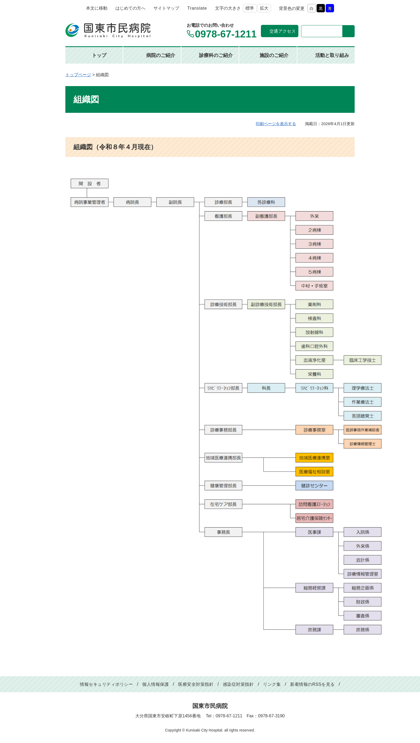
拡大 (264, 8)
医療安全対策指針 (195, 684)
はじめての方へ (130, 8)
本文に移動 (96, 8)
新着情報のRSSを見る (312, 684)
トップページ (78, 74)
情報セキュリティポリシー (106, 684)
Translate (197, 8)
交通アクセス (282, 31)
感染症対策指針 (238, 684)
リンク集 (272, 684)
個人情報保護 (155, 684)
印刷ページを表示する (276, 123)
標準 (249, 8)
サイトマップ (166, 8)
